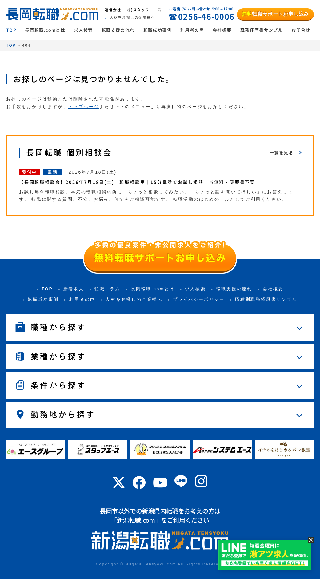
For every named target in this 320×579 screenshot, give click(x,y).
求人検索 (83, 30)
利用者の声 (192, 30)
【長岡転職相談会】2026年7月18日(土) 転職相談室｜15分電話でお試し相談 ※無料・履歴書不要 (137, 182)
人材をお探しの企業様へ (134, 299)
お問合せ (300, 30)
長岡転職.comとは (45, 30)
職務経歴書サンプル (261, 30)
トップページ (83, 106)
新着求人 (73, 288)
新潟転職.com (136, 520)
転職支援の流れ (118, 30)
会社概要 (222, 30)
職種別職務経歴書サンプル (266, 299)
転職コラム (107, 288)
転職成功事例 (157, 30)
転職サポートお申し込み (275, 14)
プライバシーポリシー (199, 299)
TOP (11, 30)
